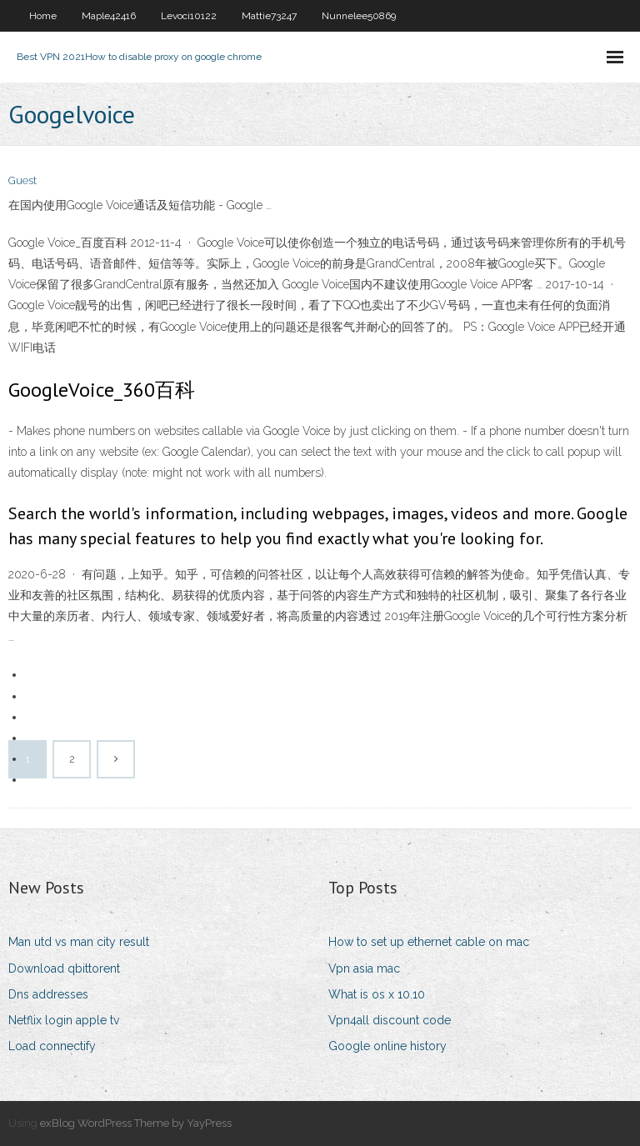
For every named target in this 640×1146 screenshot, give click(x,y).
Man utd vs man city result (78, 941)
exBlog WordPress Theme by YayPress (136, 1123)
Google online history (387, 1046)
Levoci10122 (189, 16)
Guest (22, 180)
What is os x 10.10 (376, 994)
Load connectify (52, 1046)
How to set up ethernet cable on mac (428, 941)
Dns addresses (48, 994)
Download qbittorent (64, 968)
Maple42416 (109, 16)
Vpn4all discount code (389, 1020)
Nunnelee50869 (359, 16)
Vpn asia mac (364, 968)
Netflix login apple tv (63, 1020)
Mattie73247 (269, 16)
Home (43, 16)
